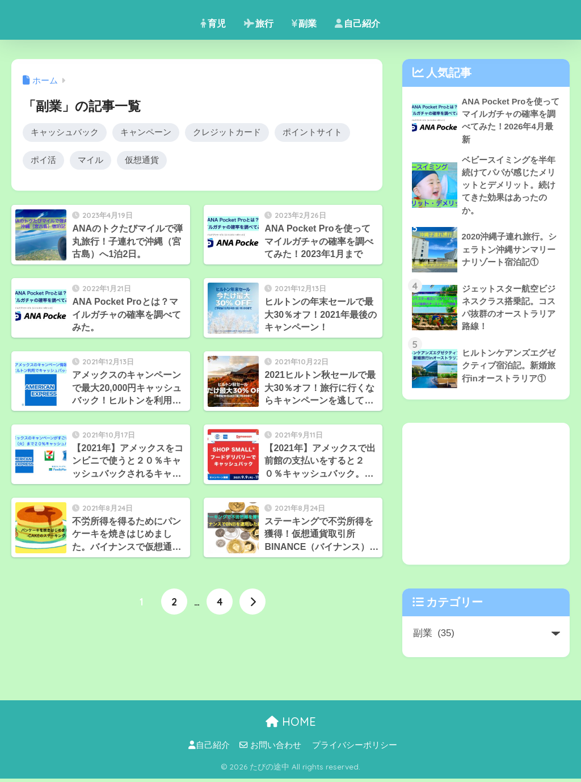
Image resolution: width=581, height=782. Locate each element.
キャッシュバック (65, 132)
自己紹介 (357, 23)
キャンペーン (145, 132)
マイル (90, 161)
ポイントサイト (312, 132)
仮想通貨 (142, 161)
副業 (304, 23)
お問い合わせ (270, 748)
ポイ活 (43, 161)
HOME (291, 725)
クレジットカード (227, 132)
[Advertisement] (486, 497)
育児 (213, 23)
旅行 (258, 23)
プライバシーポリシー (354, 748)
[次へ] (252, 603)
